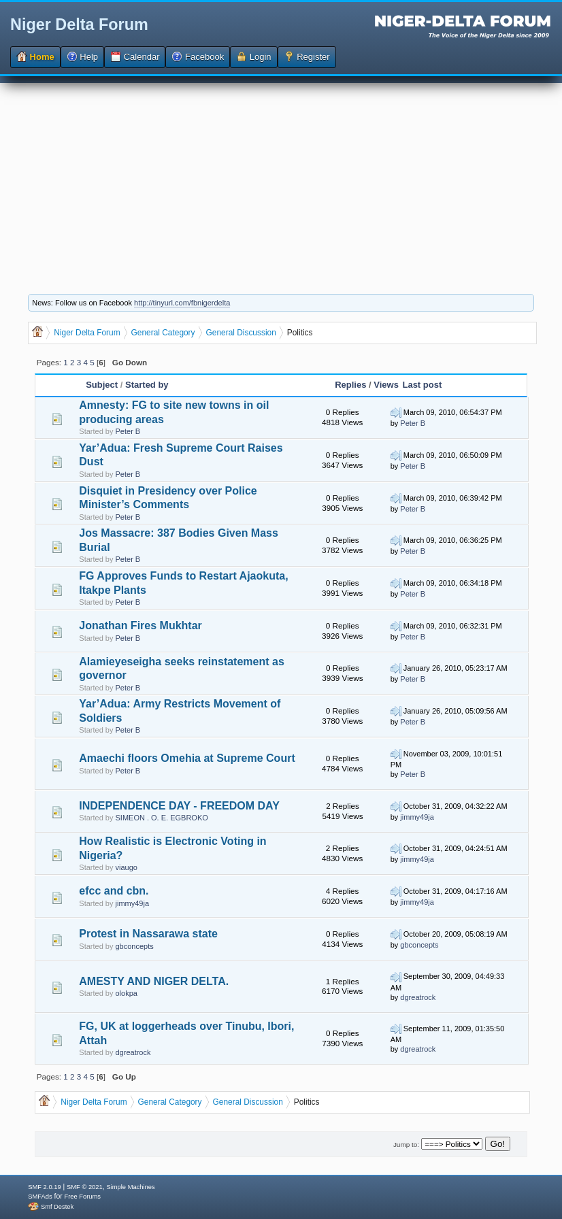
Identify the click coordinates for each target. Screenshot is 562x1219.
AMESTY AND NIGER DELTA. (154, 981)
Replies (350, 385)
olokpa (126, 993)
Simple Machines (130, 1187)
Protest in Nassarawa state (148, 933)
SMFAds (40, 1196)
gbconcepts (135, 946)
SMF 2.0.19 (44, 1187)
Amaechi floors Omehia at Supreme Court (187, 758)
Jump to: (406, 1144)
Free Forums (83, 1196)
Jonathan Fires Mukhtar (140, 625)
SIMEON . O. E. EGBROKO (162, 818)
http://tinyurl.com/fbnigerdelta (182, 303)
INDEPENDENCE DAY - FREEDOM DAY (179, 806)
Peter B (128, 431)
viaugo (126, 867)
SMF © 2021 (85, 1187)
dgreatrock (417, 997)
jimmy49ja (417, 817)
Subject (102, 385)
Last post (422, 385)
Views (386, 385)
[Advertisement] (281, 178)
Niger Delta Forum (79, 24)
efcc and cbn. (113, 891)
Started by (147, 385)
